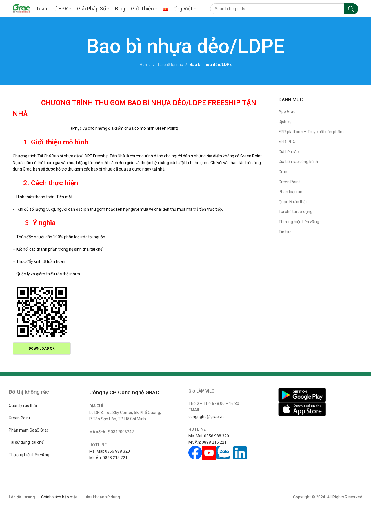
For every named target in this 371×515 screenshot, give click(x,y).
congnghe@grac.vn (206, 416)
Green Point (289, 181)
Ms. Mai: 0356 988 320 (109, 451)
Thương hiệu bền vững (299, 221)
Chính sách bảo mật (59, 497)
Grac (283, 171)
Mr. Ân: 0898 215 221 (108, 457)
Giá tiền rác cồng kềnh (298, 161)
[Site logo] (21, 8)
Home (145, 64)
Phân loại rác (290, 191)
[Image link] (302, 394)
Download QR (42, 349)
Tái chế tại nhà (170, 64)
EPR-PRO (287, 141)
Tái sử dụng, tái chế (26, 442)
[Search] (284, 8)
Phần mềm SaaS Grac (29, 430)
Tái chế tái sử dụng (295, 211)
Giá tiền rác (289, 151)
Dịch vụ (285, 121)
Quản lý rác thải (293, 201)
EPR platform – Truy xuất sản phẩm (311, 131)
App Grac (287, 111)
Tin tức (285, 232)
